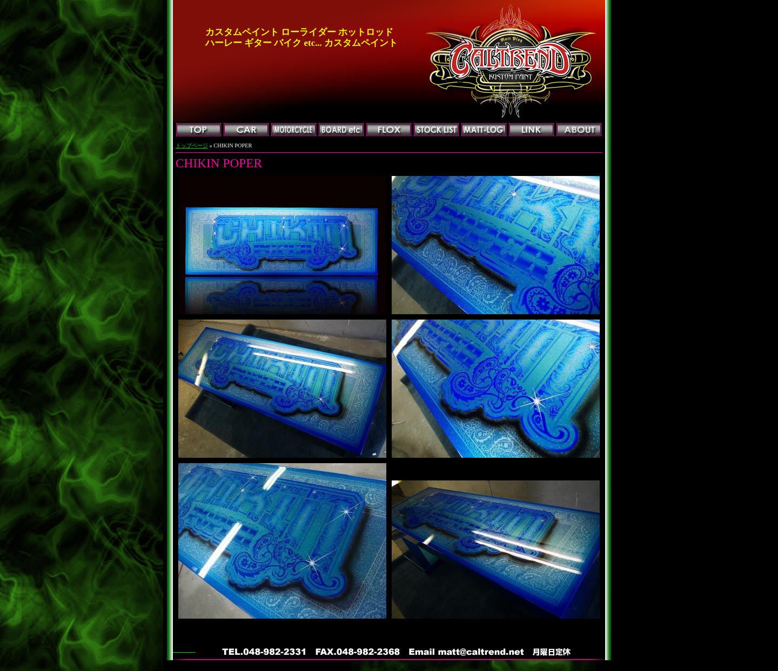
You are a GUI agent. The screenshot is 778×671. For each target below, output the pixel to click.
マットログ (483, 129)
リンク (531, 129)
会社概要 (578, 129)
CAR (246, 129)
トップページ (198, 129)
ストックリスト (436, 129)
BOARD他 (341, 129)
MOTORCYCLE (293, 129)
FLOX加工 (388, 129)
